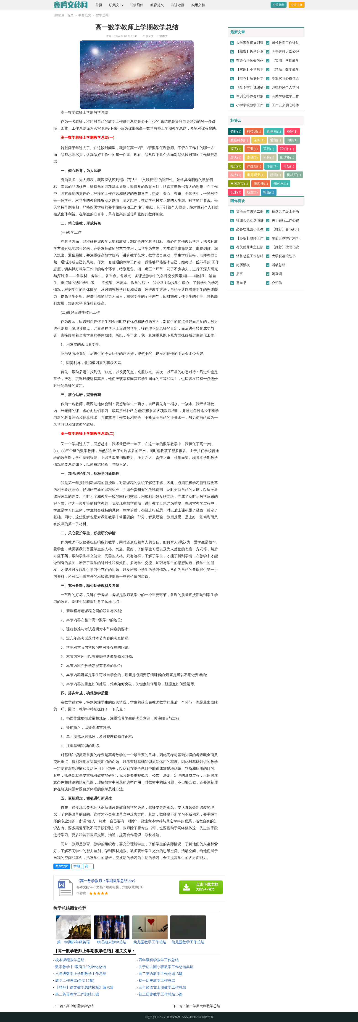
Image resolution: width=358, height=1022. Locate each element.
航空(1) (272, 192)
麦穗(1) (252, 157)
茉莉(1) (259, 140)
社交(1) (235, 166)
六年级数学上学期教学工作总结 (80, 974)
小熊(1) (272, 166)
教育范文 (157, 5)
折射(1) (268, 157)
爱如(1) (275, 140)
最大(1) (235, 157)
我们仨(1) (287, 149)
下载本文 (162, 36)
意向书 (241, 283)
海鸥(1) (292, 140)
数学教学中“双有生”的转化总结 (80, 967)
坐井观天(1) (256, 175)
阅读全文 (148, 36)
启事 (239, 274)
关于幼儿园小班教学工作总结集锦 (166, 967)
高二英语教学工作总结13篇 (160, 974)
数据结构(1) (239, 140)
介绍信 (277, 283)
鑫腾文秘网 (173, 1017)
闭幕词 (277, 274)
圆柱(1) (235, 131)
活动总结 (278, 265)
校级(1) (289, 192)
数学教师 (61, 866)
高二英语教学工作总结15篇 (77, 994)
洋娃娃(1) (254, 166)
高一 (88, 866)
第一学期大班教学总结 (203, 1006)
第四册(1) (281, 183)
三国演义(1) (259, 183)
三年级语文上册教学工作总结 (162, 987)
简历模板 (243, 265)
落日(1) (268, 149)
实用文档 (198, 5)
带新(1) (289, 166)
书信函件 (136, 5)
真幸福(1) (274, 131)
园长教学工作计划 (285, 43)
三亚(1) (252, 149)
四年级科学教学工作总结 (159, 960)
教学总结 (102, 15)
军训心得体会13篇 (249, 96)
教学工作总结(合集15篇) (74, 980)
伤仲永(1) (237, 192)
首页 (98, 5)
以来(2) (255, 192)
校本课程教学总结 (69, 960)
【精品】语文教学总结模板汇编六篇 (84, 987)
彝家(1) (292, 131)
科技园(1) (254, 131)
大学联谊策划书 (284, 256)
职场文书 (116, 5)
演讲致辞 (177, 5)
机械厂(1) (237, 183)
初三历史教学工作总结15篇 (160, 994)
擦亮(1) (235, 149)
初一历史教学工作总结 (157, 980)
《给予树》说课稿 (249, 87)
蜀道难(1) (287, 157)
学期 (77, 866)
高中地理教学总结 (80, 1006)
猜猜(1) (275, 175)
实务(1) (235, 175)
